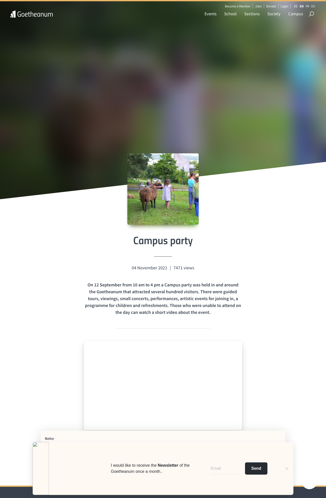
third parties (121, 451)
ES (313, 6)
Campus (295, 14)
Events (210, 14)
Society (274, 14)
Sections (252, 14)
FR (307, 6)
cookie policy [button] (256, 447)
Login (284, 6)
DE (296, 6)
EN (302, 6)
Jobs (258, 6)
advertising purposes (179, 456)
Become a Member (238, 6)
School (230, 14)
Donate (271, 6)
